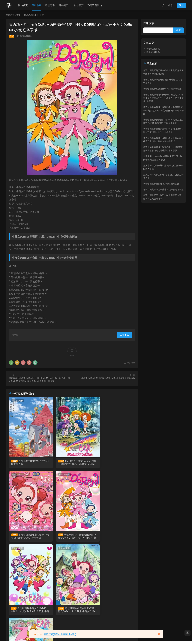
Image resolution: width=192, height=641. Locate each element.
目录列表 (63, 5)
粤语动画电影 (17, 401)
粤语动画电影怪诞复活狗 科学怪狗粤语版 (162, 89)
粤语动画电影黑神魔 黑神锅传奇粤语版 (161, 184)
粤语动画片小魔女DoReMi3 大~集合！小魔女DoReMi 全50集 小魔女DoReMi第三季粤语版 (71, 537)
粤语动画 (36, 5)
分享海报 (129, 362)
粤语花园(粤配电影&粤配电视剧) (60, 634)
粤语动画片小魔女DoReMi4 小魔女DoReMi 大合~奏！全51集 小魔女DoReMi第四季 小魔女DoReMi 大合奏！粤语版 (28, 537)
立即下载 (124, 334)
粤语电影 (50, 5)
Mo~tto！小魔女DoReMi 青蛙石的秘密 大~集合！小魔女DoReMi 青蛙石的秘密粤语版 (71, 463)
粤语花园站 (94, 5)
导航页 (79, 5)
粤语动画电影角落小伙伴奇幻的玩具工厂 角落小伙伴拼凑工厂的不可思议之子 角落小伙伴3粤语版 (163, 98)
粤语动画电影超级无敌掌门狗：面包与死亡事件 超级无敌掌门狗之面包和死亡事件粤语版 (163, 110)
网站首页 (23, 5)
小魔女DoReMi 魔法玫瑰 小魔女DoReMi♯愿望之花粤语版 (108, 378)
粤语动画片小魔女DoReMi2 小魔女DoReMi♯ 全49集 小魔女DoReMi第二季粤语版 (114, 537)
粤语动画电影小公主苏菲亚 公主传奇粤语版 (163, 189)
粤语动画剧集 (26, 36)
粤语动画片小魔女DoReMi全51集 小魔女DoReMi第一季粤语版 (28, 611)
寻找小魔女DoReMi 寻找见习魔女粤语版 (28, 462)
